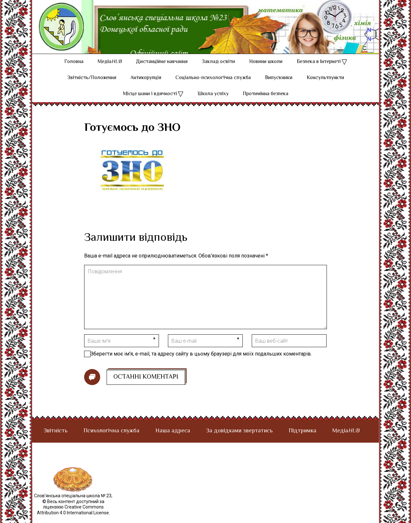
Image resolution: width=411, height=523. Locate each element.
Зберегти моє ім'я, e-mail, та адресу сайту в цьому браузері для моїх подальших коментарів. (201, 361)
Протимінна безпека (265, 101)
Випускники (279, 85)
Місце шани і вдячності (150, 101)
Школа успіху (213, 101)
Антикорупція (145, 85)
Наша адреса (172, 438)
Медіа (110, 69)
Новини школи (266, 69)
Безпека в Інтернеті (319, 69)
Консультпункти (325, 85)
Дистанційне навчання (162, 69)
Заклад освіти (218, 69)
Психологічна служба (111, 438)
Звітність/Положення (91, 85)
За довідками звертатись (239, 438)
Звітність (55, 438)
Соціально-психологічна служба (213, 85)
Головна (73, 69)
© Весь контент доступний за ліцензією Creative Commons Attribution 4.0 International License (73, 514)
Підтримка (302, 438)
